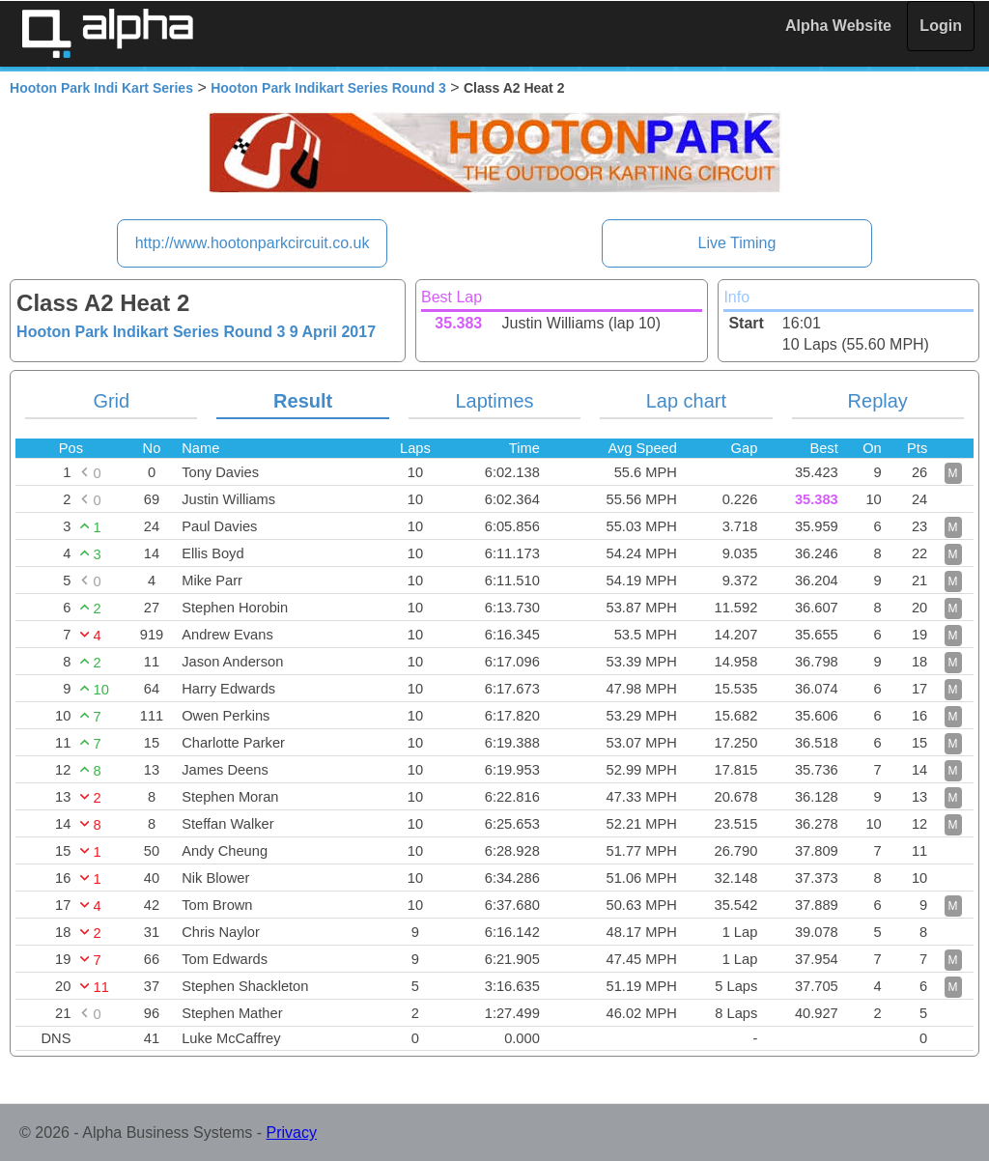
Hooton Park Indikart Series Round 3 (328, 88)
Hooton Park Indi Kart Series (101, 88)
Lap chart (686, 400)
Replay (878, 400)
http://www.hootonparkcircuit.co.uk (252, 243)
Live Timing (736, 243)
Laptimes (494, 400)
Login (940, 25)
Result (302, 400)
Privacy (292, 1132)
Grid (111, 400)
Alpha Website (838, 25)
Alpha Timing (107, 33)
